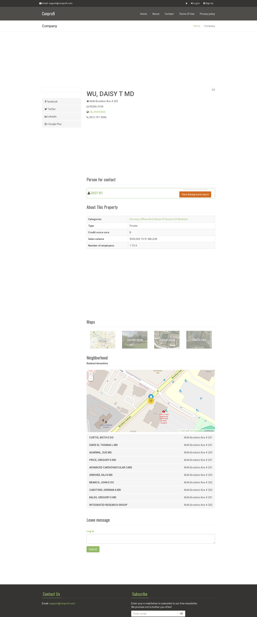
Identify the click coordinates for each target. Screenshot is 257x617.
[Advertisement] (128, 59)
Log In (195, 3)
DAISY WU (97, 193)
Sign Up (208, 3)
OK (181, 613)
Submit (93, 549)
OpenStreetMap (196, 431)
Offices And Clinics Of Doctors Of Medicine (164, 219)
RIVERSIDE (100, 111)
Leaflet (183, 431)
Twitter (50, 109)
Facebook (51, 101)
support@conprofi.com (62, 603)
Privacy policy (207, 13)
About (155, 13)
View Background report (195, 194)
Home (143, 13)
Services (134, 219)
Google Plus (53, 124)
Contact (169, 13)
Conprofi (48, 13)
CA (91, 111)
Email (55, 3)
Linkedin (51, 116)
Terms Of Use (187, 13)
